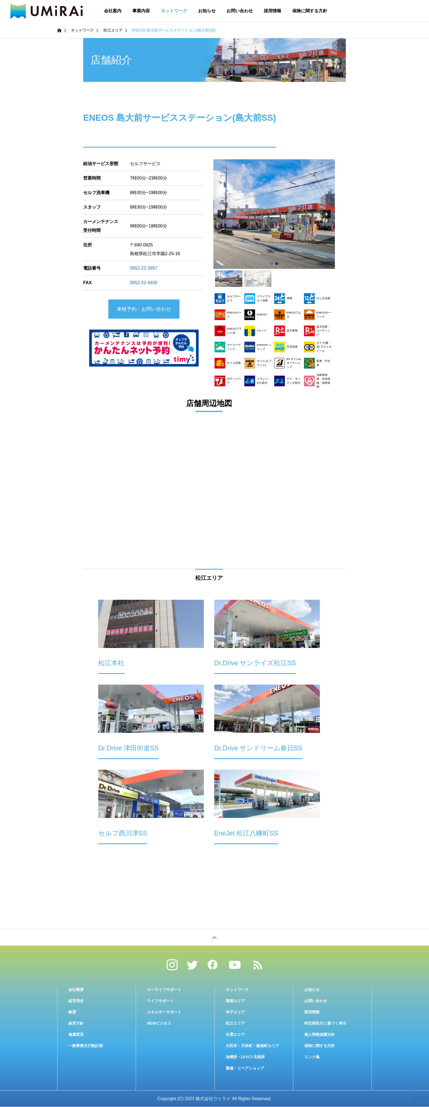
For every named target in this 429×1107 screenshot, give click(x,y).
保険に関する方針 (309, 10)
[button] (222, 214)
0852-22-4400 (143, 282)
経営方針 (76, 1023)
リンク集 (312, 1057)
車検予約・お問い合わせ (144, 309)
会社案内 (112, 10)
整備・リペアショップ (245, 1068)
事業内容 (141, 10)
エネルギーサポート (164, 1012)
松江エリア (235, 1023)
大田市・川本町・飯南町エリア (252, 1045)
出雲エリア (235, 1034)
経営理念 (76, 1001)
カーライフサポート (164, 989)
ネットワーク (174, 10)
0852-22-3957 (143, 268)
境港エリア (235, 1001)
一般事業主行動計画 (85, 1045)
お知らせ (207, 10)
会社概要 (76, 989)
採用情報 (272, 10)
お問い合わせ (240, 10)
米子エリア (235, 1012)
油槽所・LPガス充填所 (245, 1057)
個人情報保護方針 (319, 1034)
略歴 (72, 1012)
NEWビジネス (159, 1023)
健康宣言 (76, 1034)
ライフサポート (160, 1001)
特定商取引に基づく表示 (325, 1023)
